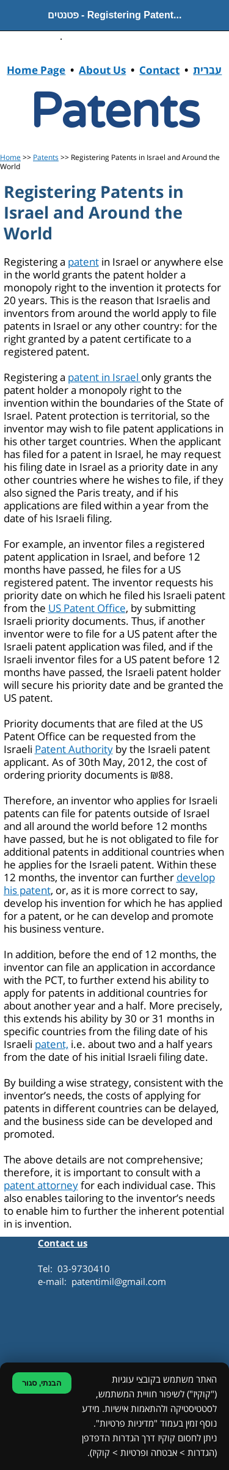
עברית (207, 71)
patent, (51, 1044)
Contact (159, 71)
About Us (102, 71)
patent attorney (41, 1185)
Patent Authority (74, 749)
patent (83, 262)
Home (10, 157)
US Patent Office (87, 608)
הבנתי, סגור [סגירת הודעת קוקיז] (42, 1383)
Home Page (36, 71)
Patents (46, 157)
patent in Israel (104, 377)
